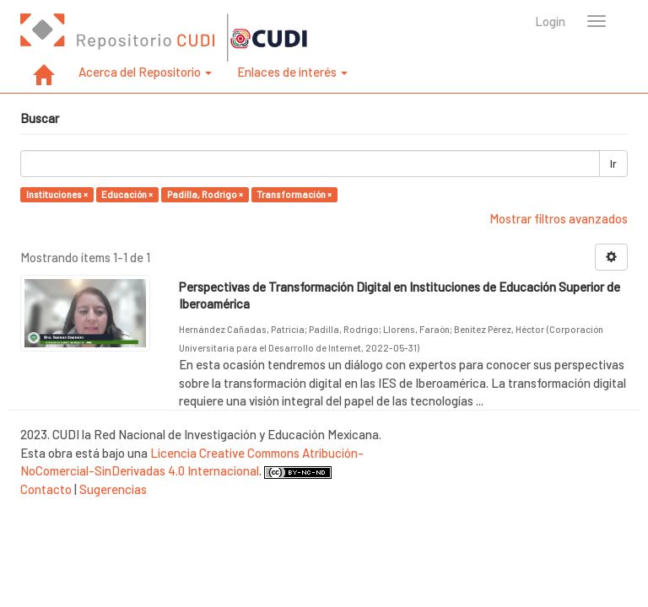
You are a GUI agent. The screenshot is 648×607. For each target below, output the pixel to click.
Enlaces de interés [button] (292, 71)
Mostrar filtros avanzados (558, 218)
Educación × (127, 194)
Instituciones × (57, 194)
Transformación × (294, 194)
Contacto (46, 489)
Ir (613, 163)
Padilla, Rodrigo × (205, 194)
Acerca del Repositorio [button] (145, 71)
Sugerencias (113, 489)
